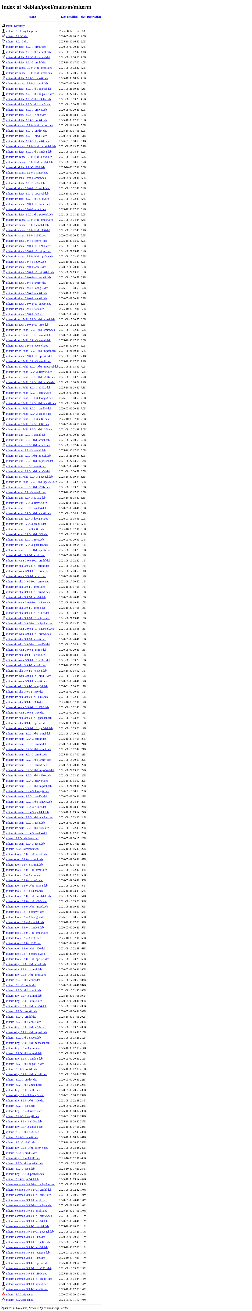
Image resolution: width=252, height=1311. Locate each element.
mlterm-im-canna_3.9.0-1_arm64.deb (27, 172)
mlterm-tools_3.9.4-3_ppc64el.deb (25, 953)
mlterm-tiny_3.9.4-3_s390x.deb (24, 1121)
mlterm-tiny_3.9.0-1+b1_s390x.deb (26, 1027)
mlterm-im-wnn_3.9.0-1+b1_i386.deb (27, 707)
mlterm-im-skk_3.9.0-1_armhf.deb (25, 555)
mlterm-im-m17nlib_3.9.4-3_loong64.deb (29, 398)
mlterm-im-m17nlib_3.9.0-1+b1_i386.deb (29, 429)
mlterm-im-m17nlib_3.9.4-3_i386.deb (27, 418)
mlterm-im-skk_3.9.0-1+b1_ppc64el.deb (29, 717)
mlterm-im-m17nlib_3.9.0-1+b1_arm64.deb (30, 382)
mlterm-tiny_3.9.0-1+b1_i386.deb (25, 1100)
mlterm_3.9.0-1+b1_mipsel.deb (23, 1053)
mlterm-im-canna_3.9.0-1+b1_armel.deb (29, 72)
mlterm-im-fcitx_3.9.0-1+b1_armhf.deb (28, 52)
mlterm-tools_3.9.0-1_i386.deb (23, 943)
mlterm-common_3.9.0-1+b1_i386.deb (28, 1242)
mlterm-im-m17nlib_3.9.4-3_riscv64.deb (29, 371)
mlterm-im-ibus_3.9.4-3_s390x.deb (26, 261)
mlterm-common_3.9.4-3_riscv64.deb (27, 1226)
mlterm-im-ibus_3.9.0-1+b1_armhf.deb (28, 188)
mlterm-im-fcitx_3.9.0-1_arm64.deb (26, 109)
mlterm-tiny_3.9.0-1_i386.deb (23, 1090)
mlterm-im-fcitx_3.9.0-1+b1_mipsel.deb (28, 88)
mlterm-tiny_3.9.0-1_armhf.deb (24, 969)
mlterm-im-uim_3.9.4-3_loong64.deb (27, 518)
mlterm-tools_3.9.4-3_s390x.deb (24, 890)
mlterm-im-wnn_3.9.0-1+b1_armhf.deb (28, 560)
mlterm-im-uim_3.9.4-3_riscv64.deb (26, 502)
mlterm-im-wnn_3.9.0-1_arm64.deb (26, 649)
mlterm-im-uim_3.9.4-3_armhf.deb (26, 450)
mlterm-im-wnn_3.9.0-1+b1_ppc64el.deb (29, 728)
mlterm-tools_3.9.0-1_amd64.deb (25, 927)
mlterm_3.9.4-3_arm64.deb (21, 1069)
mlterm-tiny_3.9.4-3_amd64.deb (24, 1126)
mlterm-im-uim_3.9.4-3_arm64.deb (26, 492)
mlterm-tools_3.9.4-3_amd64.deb (25, 922)
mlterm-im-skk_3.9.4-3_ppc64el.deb (26, 723)
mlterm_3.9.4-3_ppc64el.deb (22, 1179)
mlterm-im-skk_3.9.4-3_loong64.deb (27, 686)
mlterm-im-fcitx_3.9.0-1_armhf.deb (26, 46)
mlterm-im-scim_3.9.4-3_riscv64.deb (27, 780)
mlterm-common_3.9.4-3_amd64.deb (27, 1289)
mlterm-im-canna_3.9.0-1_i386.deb (26, 235)
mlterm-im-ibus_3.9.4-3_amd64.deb (26, 293)
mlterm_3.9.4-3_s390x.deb (21, 1142)
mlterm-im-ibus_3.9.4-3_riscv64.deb (26, 240)
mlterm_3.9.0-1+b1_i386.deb (22, 1131)
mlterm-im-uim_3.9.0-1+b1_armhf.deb (28, 445)
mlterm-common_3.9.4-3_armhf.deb (26, 1210)
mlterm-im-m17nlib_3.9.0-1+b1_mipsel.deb (31, 350)
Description (94, 16)
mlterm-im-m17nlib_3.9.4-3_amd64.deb (28, 413)
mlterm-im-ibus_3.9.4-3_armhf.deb (26, 209)
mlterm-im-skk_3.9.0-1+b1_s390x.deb (28, 612)
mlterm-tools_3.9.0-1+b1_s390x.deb (26, 901)
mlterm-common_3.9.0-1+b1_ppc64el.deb (30, 1231)
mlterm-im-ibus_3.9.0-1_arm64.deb (26, 266)
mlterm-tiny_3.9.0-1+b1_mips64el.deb (28, 1042)
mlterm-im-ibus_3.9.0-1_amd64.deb (26, 298)
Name (32, 16)
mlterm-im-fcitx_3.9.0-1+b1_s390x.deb (28, 99)
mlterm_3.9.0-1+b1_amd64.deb (24, 1084)
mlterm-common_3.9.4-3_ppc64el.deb (27, 1263)
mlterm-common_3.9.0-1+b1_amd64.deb (29, 1278)
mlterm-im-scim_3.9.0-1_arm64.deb (26, 764)
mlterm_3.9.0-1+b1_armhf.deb (23, 990)
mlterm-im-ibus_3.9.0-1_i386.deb (25, 314)
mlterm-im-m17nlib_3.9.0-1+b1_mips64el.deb (32, 366)
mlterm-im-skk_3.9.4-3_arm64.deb (26, 607)
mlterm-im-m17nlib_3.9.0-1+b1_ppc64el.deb (31, 481)
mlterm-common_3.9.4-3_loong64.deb (28, 1252)
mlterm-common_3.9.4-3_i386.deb (25, 1257)
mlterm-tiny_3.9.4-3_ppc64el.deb (25, 1173)
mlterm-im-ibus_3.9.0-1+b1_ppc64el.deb (29, 356)
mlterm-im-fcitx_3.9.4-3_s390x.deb (26, 114)
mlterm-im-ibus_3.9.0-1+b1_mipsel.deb (28, 251)
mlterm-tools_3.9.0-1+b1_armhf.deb (26, 869)
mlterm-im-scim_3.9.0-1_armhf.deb (26, 744)
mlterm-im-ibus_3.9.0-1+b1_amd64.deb (28, 303)
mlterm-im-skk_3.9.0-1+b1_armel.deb (27, 581)
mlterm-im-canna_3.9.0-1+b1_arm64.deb (29, 162)
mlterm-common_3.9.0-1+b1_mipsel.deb (29, 1205)
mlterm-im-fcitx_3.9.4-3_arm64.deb (26, 120)
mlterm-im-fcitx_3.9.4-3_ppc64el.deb (27, 193)
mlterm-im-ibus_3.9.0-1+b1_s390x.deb (28, 245)
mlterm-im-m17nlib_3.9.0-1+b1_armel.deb (30, 319)
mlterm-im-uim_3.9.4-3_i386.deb (25, 529)
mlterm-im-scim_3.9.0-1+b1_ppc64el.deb (29, 817)
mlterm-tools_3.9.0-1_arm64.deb (24, 880)
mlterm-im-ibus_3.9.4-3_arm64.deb (26, 282)
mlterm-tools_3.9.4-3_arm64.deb (24, 875)
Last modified (69, 16)
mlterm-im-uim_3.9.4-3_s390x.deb (26, 497)
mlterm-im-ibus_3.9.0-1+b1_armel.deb (28, 204)
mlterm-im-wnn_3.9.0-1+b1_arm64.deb (28, 633)
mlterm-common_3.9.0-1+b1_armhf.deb (28, 1189)
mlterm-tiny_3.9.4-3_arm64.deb (24, 1048)
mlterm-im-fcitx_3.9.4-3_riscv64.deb (27, 78)
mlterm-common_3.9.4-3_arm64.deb (27, 1247)
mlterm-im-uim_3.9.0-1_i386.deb (25, 539)
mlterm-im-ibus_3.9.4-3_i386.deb (25, 308)
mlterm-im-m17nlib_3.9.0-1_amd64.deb (28, 408)
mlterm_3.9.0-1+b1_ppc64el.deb (24, 1163)
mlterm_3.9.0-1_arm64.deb (21, 1011)
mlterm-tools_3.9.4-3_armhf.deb (24, 864)
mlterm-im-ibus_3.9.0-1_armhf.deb (26, 177)
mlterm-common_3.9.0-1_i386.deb (25, 1236)
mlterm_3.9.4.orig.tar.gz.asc (22, 31)
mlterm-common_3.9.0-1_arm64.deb (27, 1221)
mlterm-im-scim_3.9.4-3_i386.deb (25, 843)
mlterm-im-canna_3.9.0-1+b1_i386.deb (28, 230)
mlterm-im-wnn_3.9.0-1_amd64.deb (26, 681)
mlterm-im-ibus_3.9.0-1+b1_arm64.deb (28, 277)
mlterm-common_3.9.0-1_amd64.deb (27, 1284)
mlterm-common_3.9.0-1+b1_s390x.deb (28, 1268)
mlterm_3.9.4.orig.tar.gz (19, 1299)
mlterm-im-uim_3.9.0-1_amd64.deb (26, 508)
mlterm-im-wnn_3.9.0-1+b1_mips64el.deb (30, 628)
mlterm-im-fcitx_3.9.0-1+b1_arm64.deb (28, 104)
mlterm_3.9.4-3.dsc (17, 41)
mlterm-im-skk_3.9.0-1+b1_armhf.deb (28, 565)
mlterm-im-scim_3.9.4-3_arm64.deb (26, 754)
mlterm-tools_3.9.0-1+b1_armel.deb (26, 854)
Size (83, 16)
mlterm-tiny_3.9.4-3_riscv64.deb (24, 1111)
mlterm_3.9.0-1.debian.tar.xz (22, 838)
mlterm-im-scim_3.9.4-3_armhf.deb (26, 738)
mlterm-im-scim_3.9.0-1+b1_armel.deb (28, 733)
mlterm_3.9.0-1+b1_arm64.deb (23, 1021)
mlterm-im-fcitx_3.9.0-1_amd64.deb (26, 135)
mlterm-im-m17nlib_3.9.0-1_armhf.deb (28, 335)
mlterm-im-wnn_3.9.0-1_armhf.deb (26, 576)
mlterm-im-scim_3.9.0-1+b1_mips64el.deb (30, 770)
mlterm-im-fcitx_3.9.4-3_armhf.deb (26, 62)
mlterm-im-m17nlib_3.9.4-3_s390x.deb (28, 387)
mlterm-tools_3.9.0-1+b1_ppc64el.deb (27, 958)
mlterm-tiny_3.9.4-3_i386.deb (23, 1158)
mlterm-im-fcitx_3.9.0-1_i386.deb (25, 183)
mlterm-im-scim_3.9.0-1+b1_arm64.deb (28, 759)
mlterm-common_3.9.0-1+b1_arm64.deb (29, 1215)
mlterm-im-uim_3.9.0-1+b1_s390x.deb (28, 487)
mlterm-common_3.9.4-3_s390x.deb (26, 1273)
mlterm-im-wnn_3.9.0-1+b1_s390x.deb (28, 660)
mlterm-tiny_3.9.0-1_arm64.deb (24, 1000)
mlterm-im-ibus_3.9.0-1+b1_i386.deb (27, 324)
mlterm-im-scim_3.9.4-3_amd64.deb (26, 833)
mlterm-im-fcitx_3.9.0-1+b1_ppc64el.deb (29, 214)
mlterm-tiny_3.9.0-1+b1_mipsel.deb (26, 1032)
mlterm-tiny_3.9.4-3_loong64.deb (25, 1095)
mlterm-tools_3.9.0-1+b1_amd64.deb (27, 932)
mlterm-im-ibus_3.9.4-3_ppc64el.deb (27, 345)
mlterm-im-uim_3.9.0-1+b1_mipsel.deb (28, 455)
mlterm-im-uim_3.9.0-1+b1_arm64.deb (28, 471)
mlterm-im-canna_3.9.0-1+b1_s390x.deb (29, 156)
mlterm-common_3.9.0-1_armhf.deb (26, 1200)
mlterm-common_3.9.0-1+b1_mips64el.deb (30, 1184)
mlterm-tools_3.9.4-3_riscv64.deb (25, 911)
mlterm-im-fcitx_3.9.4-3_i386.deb (25, 167)
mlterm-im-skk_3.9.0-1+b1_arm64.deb (28, 591)
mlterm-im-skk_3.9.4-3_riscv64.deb (26, 670)
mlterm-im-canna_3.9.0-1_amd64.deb (27, 225)
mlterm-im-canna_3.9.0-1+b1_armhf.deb (29, 67)
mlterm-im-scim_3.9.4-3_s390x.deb (26, 806)
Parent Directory (15, 25)
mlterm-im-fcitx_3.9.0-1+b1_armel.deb (28, 57)
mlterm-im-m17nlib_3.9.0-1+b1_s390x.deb (30, 377)
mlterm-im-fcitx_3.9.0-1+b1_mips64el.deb (30, 93)
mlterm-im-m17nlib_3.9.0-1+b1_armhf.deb (30, 329)
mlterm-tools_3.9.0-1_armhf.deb (24, 859)
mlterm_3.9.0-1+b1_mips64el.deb (25, 1063)
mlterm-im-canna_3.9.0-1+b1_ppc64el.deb (30, 256)
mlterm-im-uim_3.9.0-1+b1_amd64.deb (28, 513)
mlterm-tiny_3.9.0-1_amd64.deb (24, 1058)
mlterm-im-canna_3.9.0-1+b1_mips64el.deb (31, 146)
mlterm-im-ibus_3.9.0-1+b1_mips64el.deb (30, 272)
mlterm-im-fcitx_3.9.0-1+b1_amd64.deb (29, 151)
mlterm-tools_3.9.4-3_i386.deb (23, 938)
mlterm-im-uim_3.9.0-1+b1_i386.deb (27, 534)
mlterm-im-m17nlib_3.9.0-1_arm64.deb (28, 392)
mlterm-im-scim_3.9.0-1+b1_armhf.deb (28, 749)
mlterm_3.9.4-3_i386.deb (20, 1168)
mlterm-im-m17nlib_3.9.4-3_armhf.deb (28, 340)
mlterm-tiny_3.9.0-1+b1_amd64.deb (26, 1074)
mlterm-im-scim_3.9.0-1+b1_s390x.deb (28, 775)
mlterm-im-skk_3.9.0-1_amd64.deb (26, 639)
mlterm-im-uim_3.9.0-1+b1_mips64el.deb (30, 460)
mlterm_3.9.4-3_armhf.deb (21, 1016)
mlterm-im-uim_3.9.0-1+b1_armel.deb (28, 439)
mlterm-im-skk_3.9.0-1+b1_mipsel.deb (28, 618)
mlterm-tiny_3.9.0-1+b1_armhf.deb (26, 974)
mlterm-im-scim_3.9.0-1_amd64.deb (26, 796)
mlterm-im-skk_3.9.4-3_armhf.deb (25, 586)
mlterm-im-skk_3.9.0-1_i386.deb (24, 691)
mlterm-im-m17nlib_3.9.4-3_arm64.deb (28, 361)
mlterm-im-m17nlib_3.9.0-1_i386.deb (27, 424)
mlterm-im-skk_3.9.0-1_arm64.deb (26, 597)
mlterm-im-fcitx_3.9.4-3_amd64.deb (26, 130)
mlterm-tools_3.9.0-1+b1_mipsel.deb (27, 906)
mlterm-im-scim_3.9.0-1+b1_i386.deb (27, 827)
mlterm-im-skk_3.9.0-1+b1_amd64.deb (28, 644)
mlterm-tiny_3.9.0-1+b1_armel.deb (26, 964)
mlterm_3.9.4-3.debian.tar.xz (22, 848)
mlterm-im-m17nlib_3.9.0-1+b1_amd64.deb (31, 403)
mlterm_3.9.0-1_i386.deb (20, 1105)
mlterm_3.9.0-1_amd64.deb (21, 1079)
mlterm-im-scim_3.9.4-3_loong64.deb (27, 791)
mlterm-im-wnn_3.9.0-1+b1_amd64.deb (28, 675)
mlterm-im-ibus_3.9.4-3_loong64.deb (27, 287)
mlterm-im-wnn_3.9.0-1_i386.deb (25, 712)
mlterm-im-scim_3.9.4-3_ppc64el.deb (27, 812)
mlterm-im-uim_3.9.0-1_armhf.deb (26, 434)
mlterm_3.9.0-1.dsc (17, 36)
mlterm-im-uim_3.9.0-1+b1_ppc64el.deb (29, 550)
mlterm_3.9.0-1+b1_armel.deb (23, 979)
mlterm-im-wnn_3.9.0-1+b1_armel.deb (28, 571)
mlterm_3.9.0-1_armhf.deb (21, 985)
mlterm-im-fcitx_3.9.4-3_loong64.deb (27, 141)
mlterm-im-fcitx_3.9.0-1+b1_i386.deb (27, 198)
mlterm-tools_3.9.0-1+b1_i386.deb (26, 948)
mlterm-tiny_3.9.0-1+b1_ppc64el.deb (27, 1147)
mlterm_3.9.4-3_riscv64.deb (22, 1137)
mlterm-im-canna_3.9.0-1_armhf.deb (27, 83)
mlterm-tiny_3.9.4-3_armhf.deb (24, 995)
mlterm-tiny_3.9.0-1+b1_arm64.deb (26, 1006)
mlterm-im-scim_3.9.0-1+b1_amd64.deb (29, 801)
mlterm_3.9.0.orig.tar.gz (19, 1294)
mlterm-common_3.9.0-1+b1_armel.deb (28, 1194)
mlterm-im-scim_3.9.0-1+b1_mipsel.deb (29, 785)
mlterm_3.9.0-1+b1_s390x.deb (23, 1037)
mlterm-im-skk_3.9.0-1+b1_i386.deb (27, 696)
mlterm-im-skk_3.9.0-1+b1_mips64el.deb (29, 623)
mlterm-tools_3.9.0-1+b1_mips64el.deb (28, 896)
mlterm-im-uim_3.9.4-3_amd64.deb (26, 523)
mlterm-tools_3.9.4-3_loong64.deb (25, 917)
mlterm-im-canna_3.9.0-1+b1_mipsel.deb (29, 125)
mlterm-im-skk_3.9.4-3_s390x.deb (25, 654)
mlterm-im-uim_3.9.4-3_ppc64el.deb (27, 544)
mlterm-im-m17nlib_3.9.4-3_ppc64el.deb (29, 476)
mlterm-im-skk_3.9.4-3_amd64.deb (26, 665)
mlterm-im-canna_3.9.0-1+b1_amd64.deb (29, 219)
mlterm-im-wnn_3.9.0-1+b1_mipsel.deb (28, 602)
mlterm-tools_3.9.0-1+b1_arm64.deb (27, 885)
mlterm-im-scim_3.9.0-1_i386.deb (25, 822)
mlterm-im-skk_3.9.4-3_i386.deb (24, 702)
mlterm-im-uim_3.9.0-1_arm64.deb (26, 466)
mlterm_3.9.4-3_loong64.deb (22, 1116)
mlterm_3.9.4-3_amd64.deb (21, 1152)
